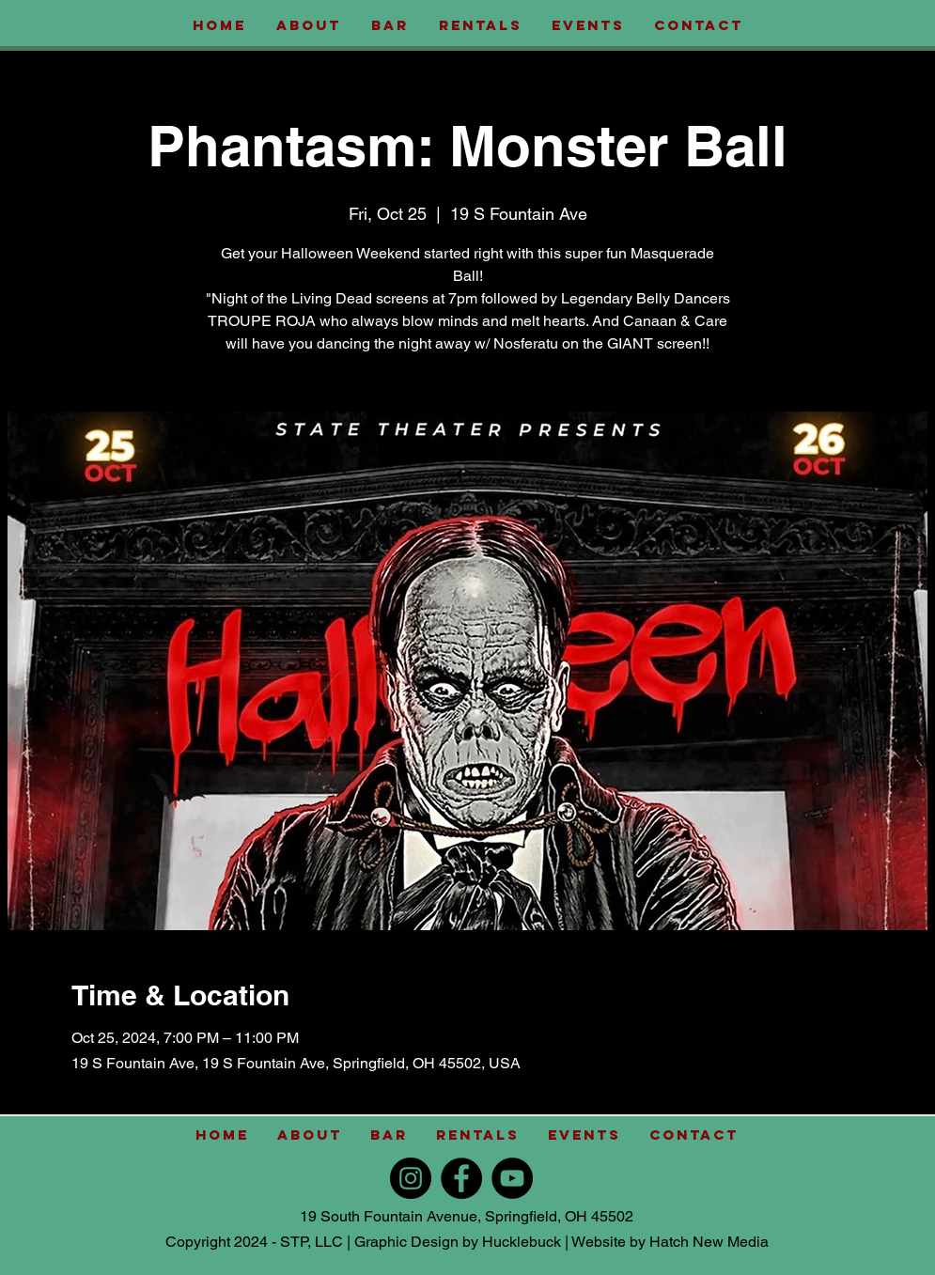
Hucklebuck (521, 1242)
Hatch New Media (709, 1242)
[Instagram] (410, 1178)
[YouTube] (512, 1178)
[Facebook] (461, 1178)
